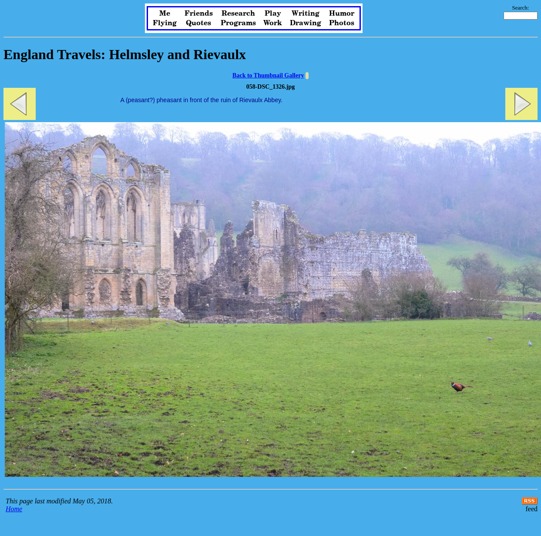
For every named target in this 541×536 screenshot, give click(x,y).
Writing (305, 13)
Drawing (305, 23)
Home (14, 509)
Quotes (198, 23)
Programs (238, 23)
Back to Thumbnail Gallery (268, 75)
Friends (199, 13)
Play (273, 13)
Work (272, 23)
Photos (341, 23)
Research (238, 13)
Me (164, 13)
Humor (341, 13)
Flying (165, 23)
